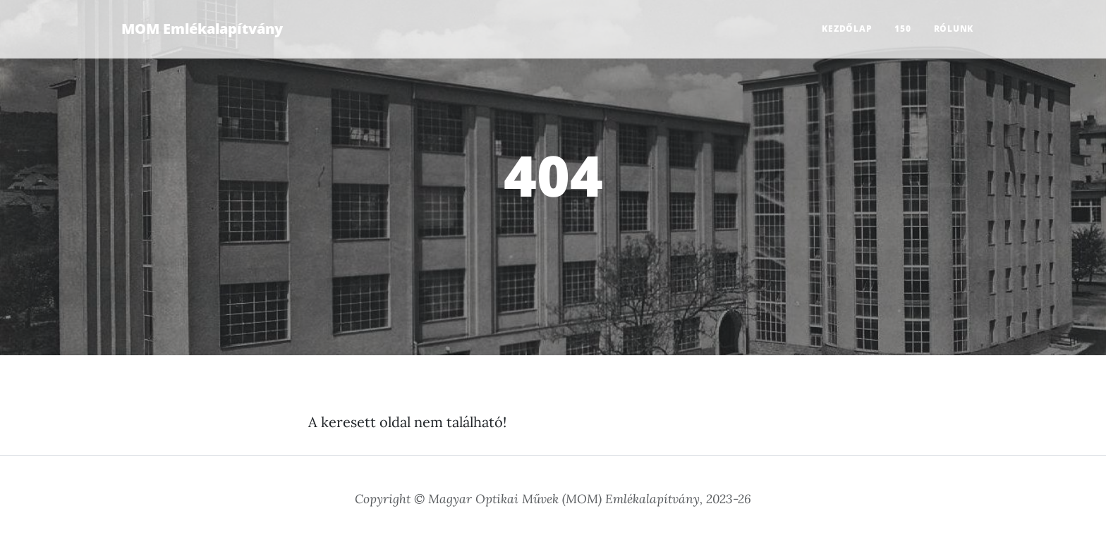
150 (902, 29)
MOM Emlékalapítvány (202, 28)
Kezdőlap (847, 29)
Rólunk (954, 29)
